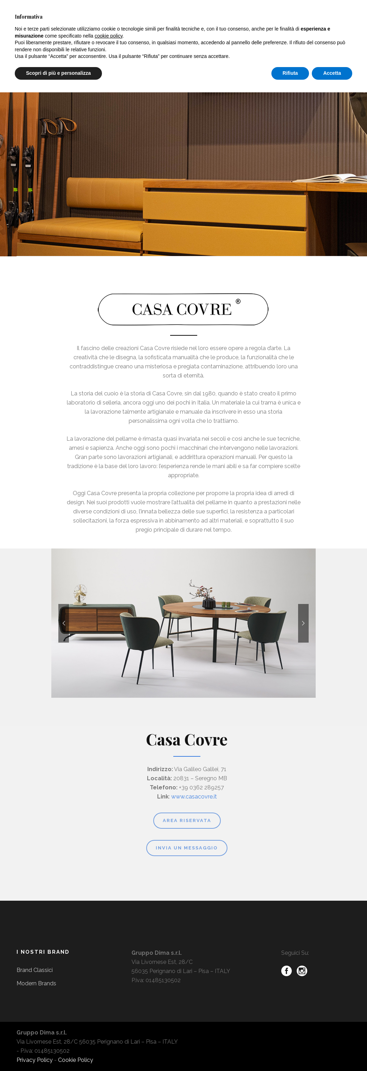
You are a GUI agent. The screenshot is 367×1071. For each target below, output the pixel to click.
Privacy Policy (35, 1060)
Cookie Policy (75, 1060)
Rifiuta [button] (290, 73)
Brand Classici (35, 970)
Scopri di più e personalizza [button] (58, 73)
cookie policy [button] (108, 36)
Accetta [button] (332, 73)
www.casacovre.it (194, 796)
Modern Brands (36, 983)
